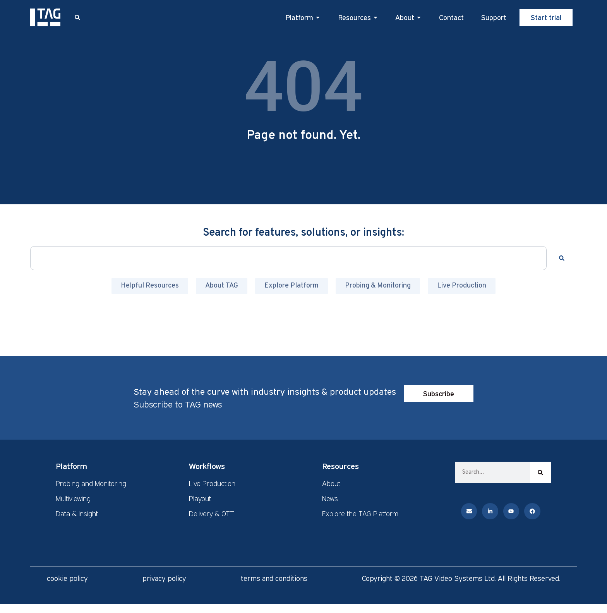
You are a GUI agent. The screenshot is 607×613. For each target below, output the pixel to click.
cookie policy (67, 578)
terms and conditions (274, 578)
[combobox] (288, 258)
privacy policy (164, 578)
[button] (77, 17)
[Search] (563, 258)
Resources (340, 466)
